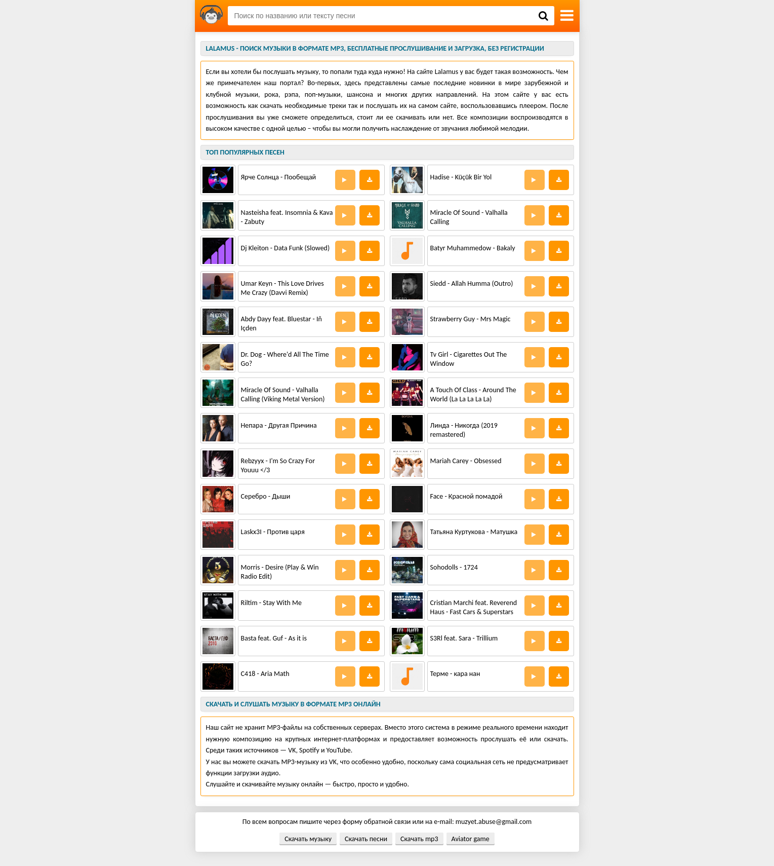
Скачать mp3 (419, 839)
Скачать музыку (308, 839)
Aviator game (471, 839)
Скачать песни (366, 839)
